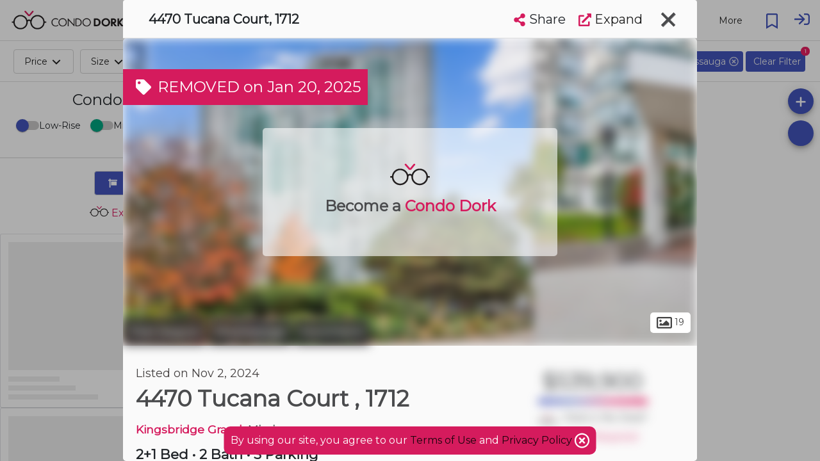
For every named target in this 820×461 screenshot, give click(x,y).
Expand (610, 19)
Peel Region (164, 332)
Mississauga (250, 332)
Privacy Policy (538, 440)
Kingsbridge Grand (189, 429)
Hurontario (332, 332)
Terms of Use (443, 440)
